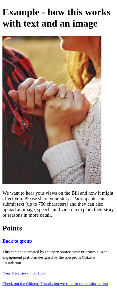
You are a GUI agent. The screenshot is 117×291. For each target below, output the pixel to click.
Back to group (17, 241)
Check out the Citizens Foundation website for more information (55, 283)
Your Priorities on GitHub (23, 273)
